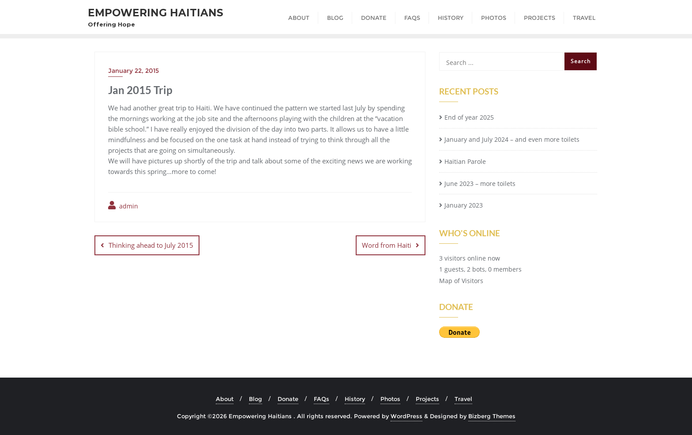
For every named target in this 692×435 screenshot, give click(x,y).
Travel (463, 398)
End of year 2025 (469, 117)
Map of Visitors (461, 280)
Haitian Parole (465, 161)
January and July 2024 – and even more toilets (511, 139)
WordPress (406, 416)
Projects (427, 398)
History (355, 398)
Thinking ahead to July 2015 (151, 245)
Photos (390, 398)
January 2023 (463, 205)
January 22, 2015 (133, 71)
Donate (288, 398)
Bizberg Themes (491, 416)
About (224, 398)
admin (123, 205)
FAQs (321, 398)
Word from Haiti (386, 245)
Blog (255, 398)
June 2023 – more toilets (479, 183)
